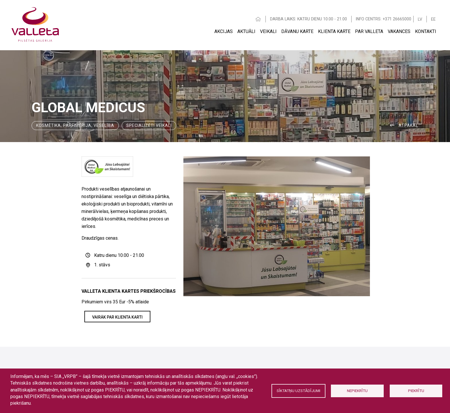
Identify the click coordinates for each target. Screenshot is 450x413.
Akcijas (223, 31)
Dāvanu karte (297, 31)
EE (433, 19)
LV (420, 19)
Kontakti (425, 31)
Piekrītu (416, 390)
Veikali (268, 31)
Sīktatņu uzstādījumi (298, 390)
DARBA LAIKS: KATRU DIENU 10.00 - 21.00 (308, 19)
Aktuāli (246, 31)
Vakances (399, 31)
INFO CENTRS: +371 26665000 (383, 19)
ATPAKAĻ (408, 125)
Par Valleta (369, 31)
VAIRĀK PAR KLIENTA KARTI (117, 317)
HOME (258, 19)
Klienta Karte (334, 31)
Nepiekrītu (357, 390)
